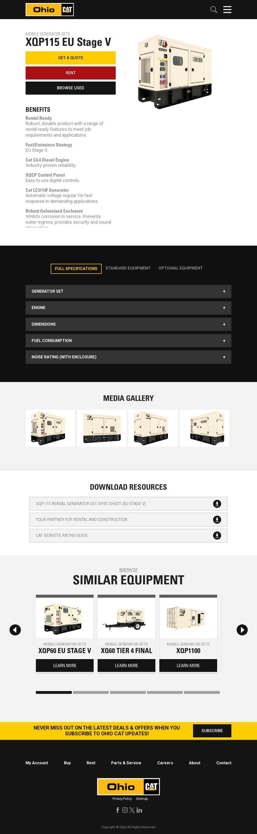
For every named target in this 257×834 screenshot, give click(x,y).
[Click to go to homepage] (50, 9)
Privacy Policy (122, 799)
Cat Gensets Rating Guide (128, 536)
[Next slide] (242, 629)
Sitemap (142, 799)
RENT (71, 72)
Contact (223, 763)
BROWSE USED (70, 88)
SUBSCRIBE (212, 730)
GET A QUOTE (70, 57)
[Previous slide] (15, 629)
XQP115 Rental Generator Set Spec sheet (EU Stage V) (128, 504)
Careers (165, 763)
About (194, 763)
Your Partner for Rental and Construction (128, 520)
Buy (67, 763)
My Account (37, 763)
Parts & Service (126, 763)
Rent (91, 763)
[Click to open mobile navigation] (227, 10)
